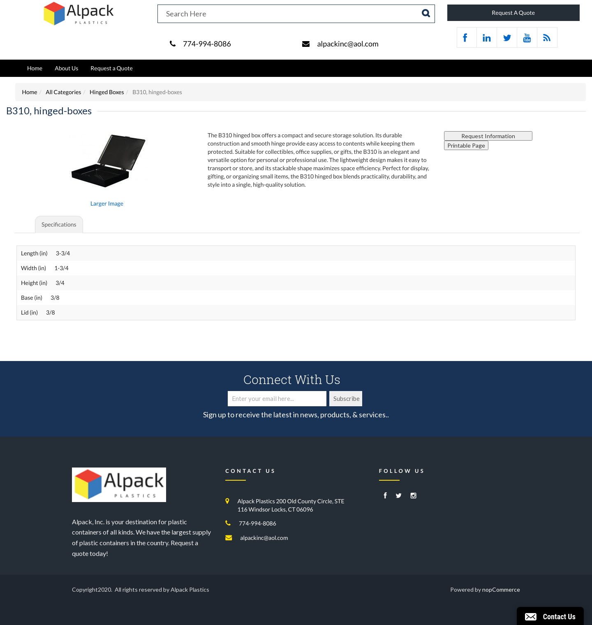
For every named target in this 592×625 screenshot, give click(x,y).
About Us (66, 68)
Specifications (59, 224)
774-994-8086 (207, 43)
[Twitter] (398, 496)
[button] (550, 616)
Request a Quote (111, 68)
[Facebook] (385, 496)
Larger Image (106, 203)
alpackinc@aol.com (347, 43)
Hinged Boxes (107, 91)
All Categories (63, 91)
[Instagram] (413, 496)
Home (34, 68)
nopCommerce (501, 589)
